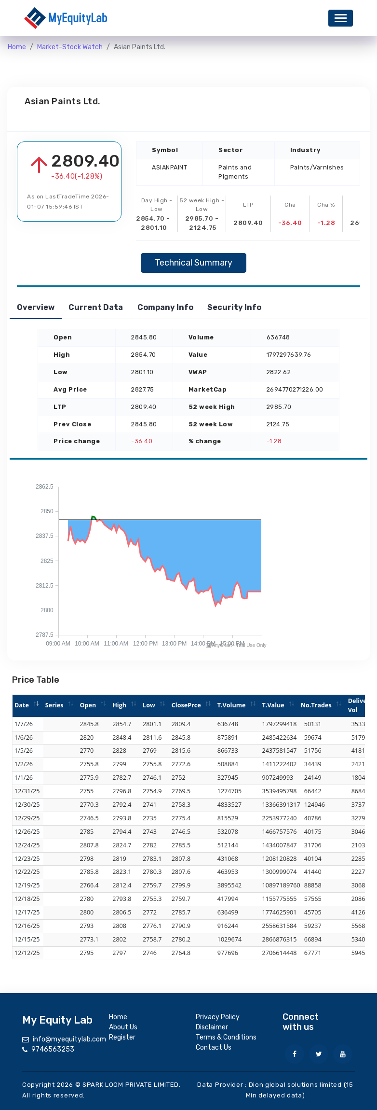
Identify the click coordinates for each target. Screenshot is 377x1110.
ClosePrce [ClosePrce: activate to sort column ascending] (186, 705)
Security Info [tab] (269, 307)
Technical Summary (193, 262)
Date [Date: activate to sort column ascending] (21, 705)
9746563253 (52, 1049)
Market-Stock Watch (70, 47)
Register (122, 1037)
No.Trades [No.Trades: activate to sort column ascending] (316, 705)
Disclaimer (212, 1027)
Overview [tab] (40, 307)
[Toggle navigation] (340, 18)
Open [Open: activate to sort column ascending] (88, 705)
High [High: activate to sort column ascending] (119, 705)
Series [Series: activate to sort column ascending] (54, 705)
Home (17, 47)
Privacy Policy (218, 1017)
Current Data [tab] (110, 307)
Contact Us (213, 1047)
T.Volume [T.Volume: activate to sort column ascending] (231, 705)
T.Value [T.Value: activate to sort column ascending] (273, 705)
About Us (123, 1027)
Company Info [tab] (190, 307)
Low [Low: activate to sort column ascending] (149, 705)
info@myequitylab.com (69, 1039)
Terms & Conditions (226, 1037)
